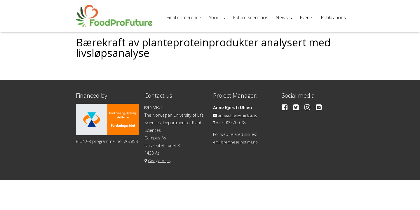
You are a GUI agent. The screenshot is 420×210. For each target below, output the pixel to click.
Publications (333, 17)
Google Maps (160, 160)
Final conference (183, 17)
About (214, 17)
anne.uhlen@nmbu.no (238, 115)
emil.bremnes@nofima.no (237, 142)
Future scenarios (250, 17)
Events (306, 17)
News (282, 17)
